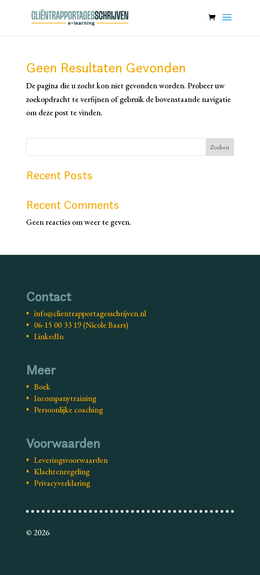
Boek (42, 387)
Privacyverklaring (62, 483)
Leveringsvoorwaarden (71, 460)
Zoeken (219, 147)
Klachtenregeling (62, 471)
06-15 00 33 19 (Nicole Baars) (81, 325)
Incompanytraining (65, 398)
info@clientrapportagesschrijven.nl (90, 313)
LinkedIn (49, 336)
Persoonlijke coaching (68, 410)
